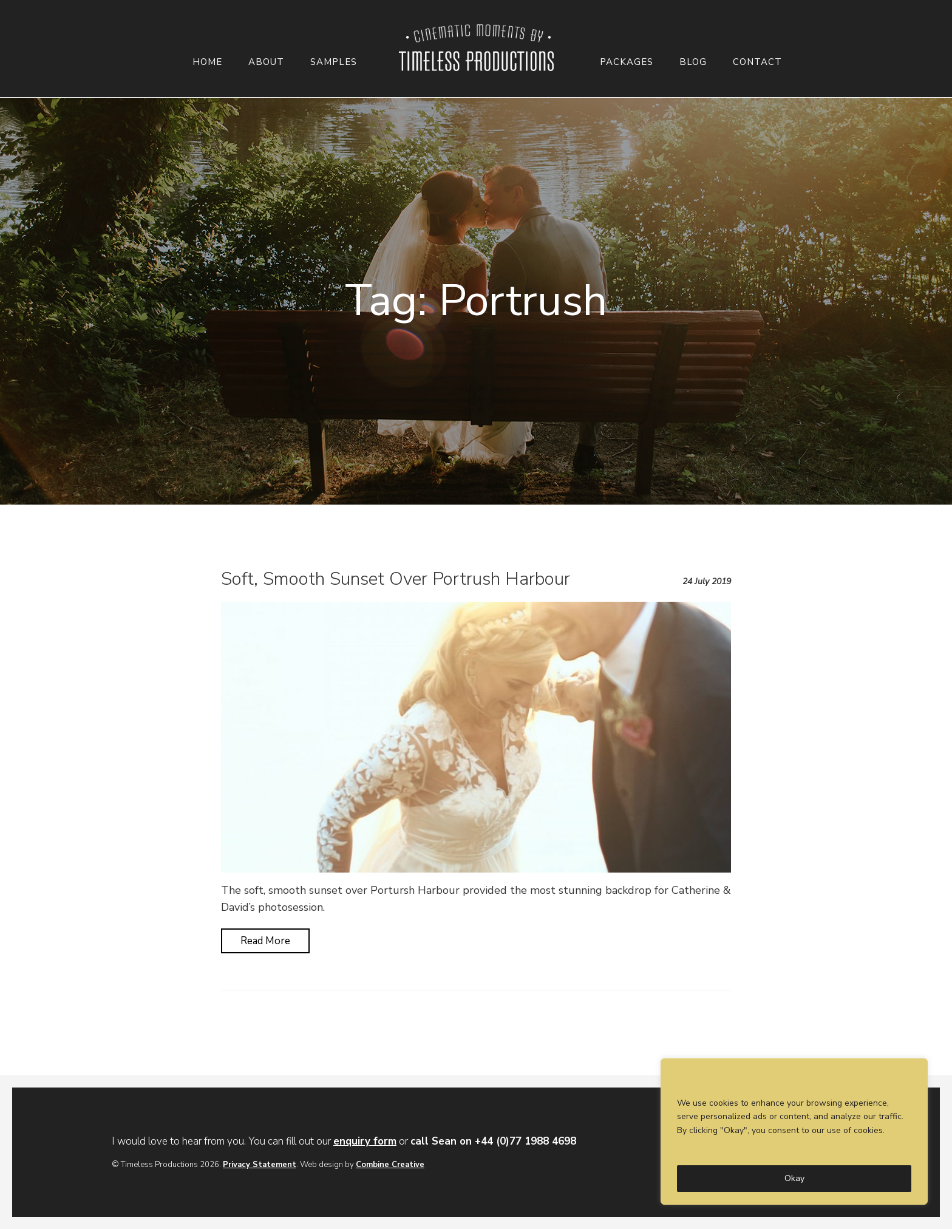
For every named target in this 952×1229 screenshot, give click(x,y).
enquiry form (364, 1141)
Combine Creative (390, 1164)
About (266, 62)
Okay (794, 1178)
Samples (333, 62)
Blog (693, 62)
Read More (265, 941)
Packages (626, 62)
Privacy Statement (259, 1164)
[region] (794, 1131)
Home (207, 62)
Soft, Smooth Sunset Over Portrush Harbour (395, 579)
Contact (757, 62)
